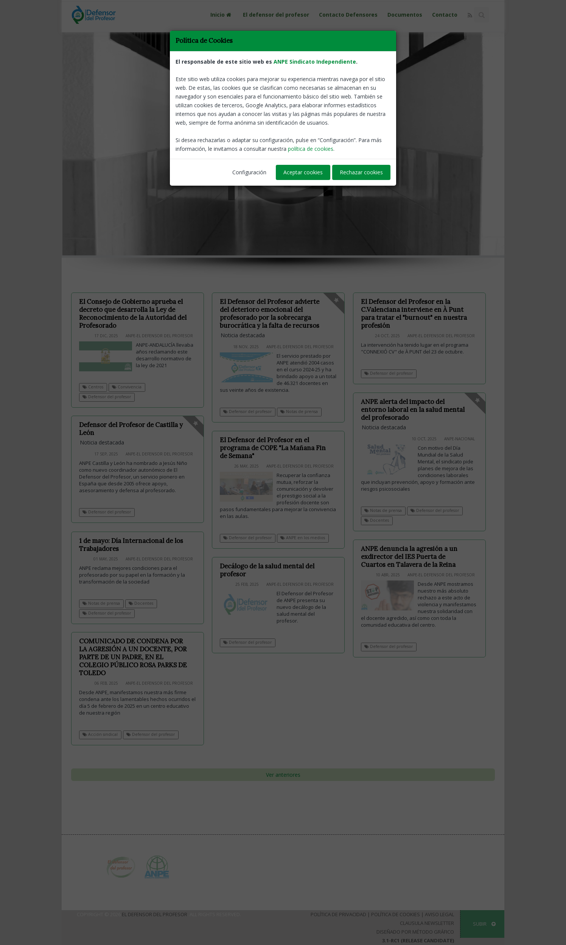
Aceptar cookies (303, 172)
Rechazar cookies (361, 172)
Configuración (249, 172)
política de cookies (310, 148)
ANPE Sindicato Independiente (315, 61)
